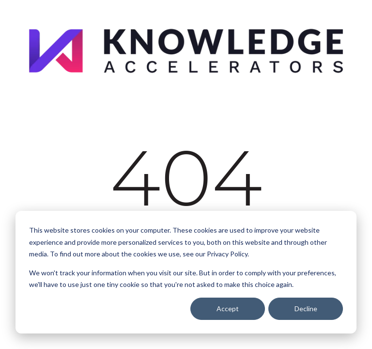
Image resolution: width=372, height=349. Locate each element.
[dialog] (186, 272)
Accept (228, 308)
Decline (305, 308)
